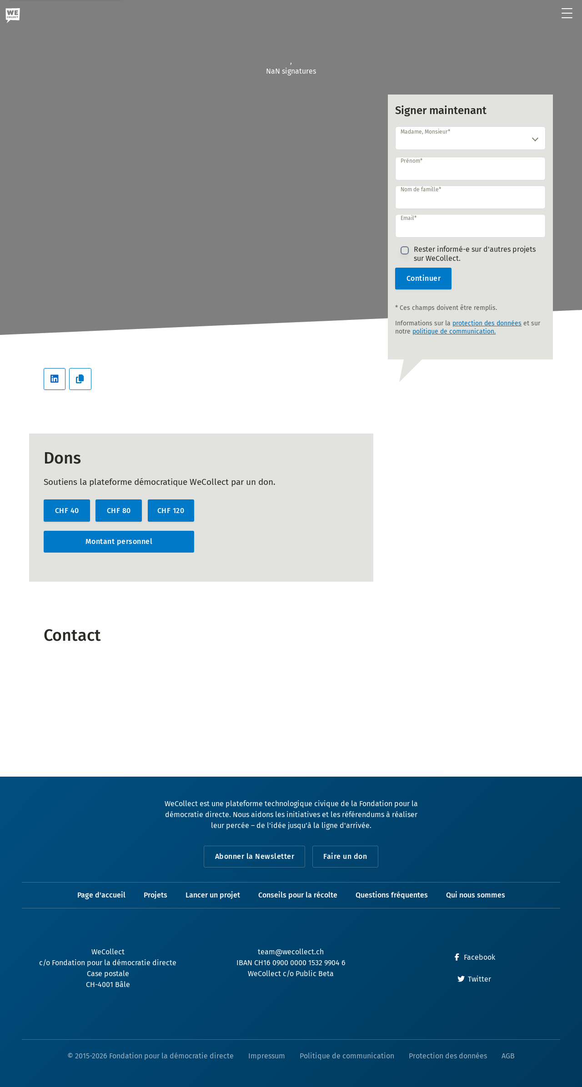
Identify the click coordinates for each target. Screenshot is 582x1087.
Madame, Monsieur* (425, 132)
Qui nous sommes (475, 895)
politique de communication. (454, 331)
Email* (408, 218)
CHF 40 (67, 510)
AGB (508, 1056)
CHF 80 (119, 510)
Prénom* (411, 161)
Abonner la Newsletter (255, 856)
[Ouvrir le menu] (567, 13)
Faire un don (345, 856)
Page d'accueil (101, 895)
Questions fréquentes (392, 895)
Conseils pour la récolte (297, 895)
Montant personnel (119, 541)
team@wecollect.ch (291, 951)
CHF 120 (171, 510)
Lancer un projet (213, 895)
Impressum (266, 1056)
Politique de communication (347, 1056)
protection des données (487, 323)
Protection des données (448, 1056)
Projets (155, 895)
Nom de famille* (421, 189)
